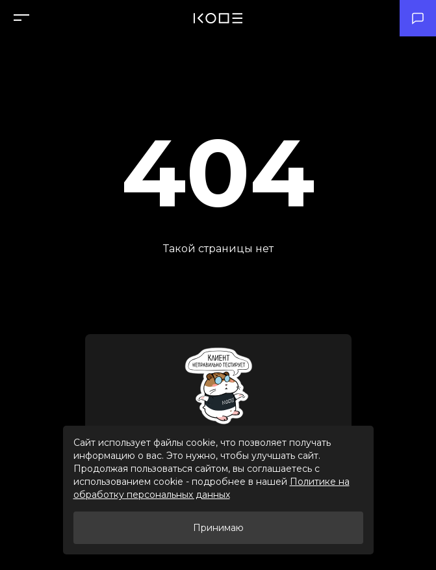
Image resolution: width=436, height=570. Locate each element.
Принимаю (218, 528)
